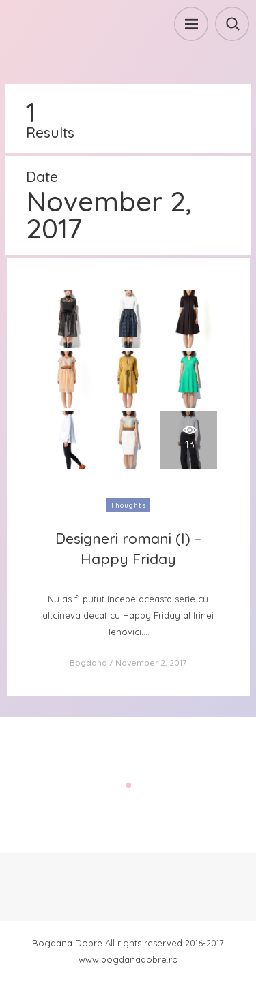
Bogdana (88, 662)
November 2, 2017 (150, 662)
